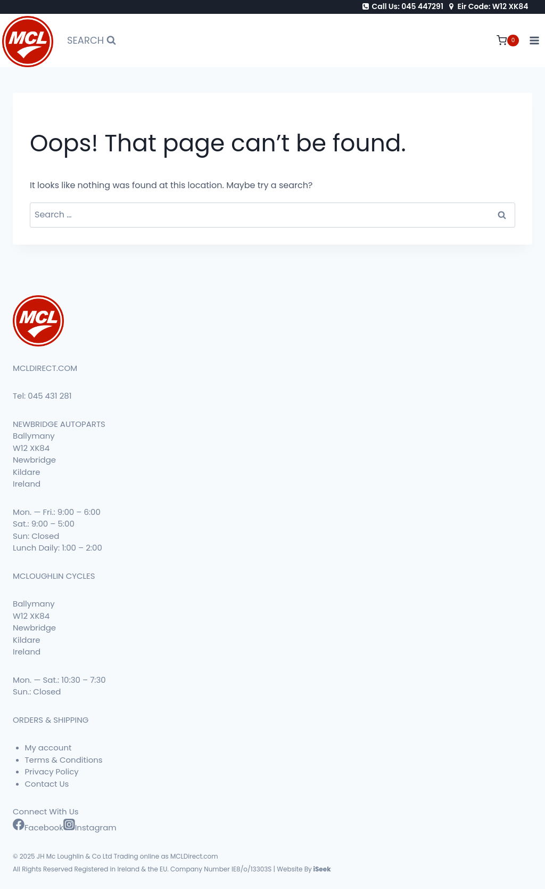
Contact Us (47, 783)
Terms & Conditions (64, 759)
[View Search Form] (91, 41)
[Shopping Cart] (508, 40)
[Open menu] (534, 41)
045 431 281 (49, 395)
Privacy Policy (52, 771)
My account (48, 747)
